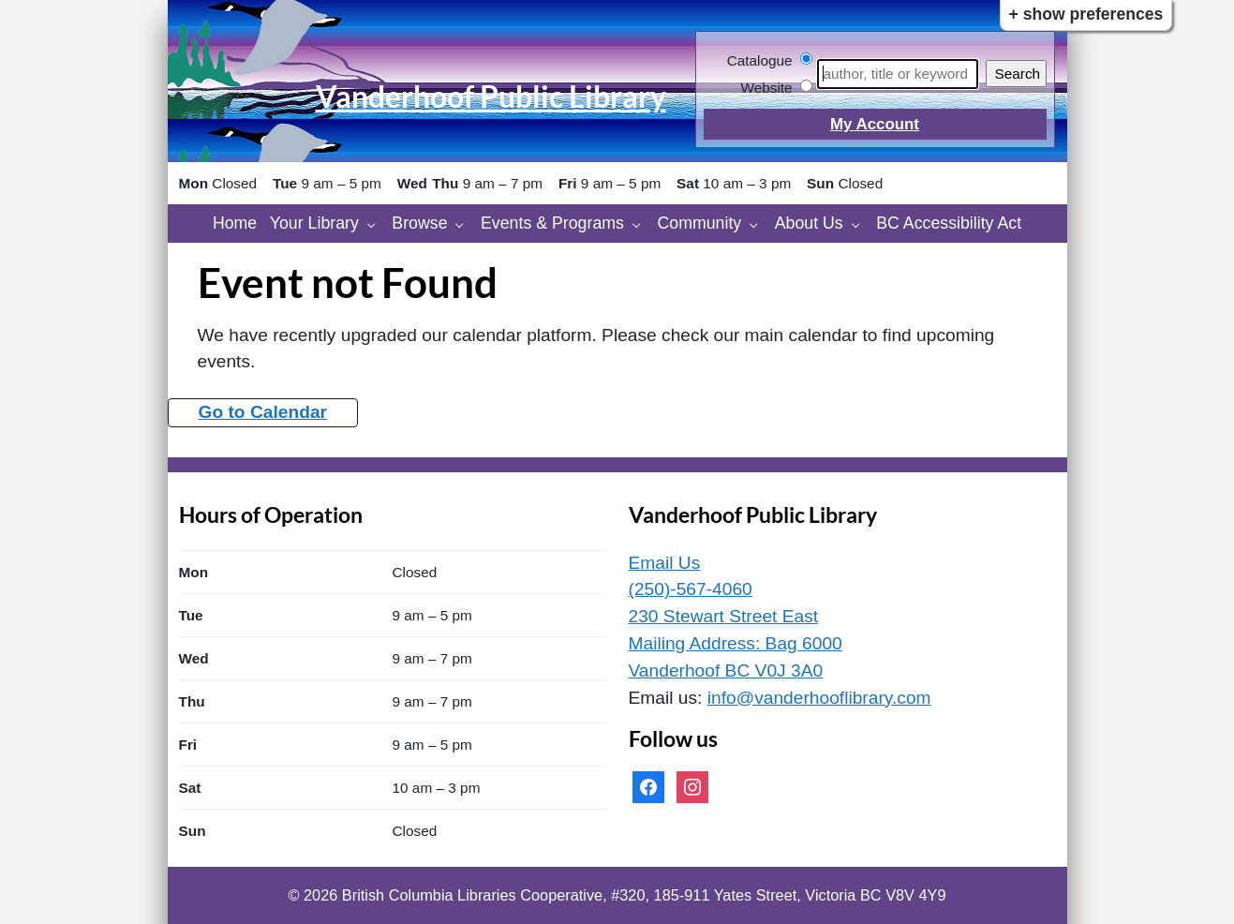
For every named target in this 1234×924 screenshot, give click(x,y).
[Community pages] (758, 223)
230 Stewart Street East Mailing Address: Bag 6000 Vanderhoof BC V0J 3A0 (735, 643)
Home (235, 223)
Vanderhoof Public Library (491, 96)
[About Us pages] (861, 223)
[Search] (897, 74)
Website (766, 88)
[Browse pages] (464, 223)
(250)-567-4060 (690, 589)
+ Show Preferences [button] (1086, 14)
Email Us (665, 563)
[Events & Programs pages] (641, 223)
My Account (874, 124)
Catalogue (760, 60)
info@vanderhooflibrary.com (819, 698)
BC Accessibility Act (948, 223)
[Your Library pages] (376, 223)
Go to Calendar (263, 412)
